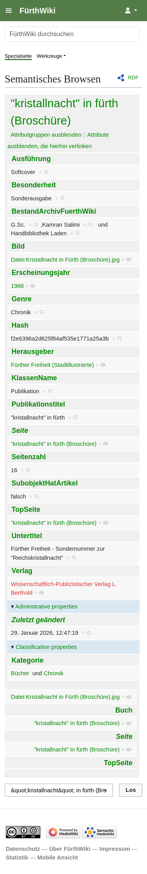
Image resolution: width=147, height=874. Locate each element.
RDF (133, 78)
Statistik (17, 857)
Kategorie (28, 660)
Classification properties (46, 647)
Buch (123, 710)
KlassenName (34, 378)
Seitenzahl (29, 457)
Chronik (54, 673)
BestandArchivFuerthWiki (54, 211)
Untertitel (27, 536)
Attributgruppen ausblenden (46, 135)
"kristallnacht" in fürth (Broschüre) (53, 444)
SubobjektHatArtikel (45, 483)
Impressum (114, 849)
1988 (17, 286)
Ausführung (31, 159)
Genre (22, 299)
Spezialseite (18, 56)
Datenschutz (23, 849)
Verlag (22, 571)
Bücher (20, 673)
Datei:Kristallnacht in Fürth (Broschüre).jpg (65, 260)
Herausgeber (33, 351)
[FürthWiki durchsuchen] (72, 34)
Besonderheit (34, 185)
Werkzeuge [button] (49, 56)
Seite (20, 430)
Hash (20, 325)
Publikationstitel (38, 404)
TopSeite (26, 509)
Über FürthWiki (69, 849)
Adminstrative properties (46, 606)
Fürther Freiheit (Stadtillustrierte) (52, 365)
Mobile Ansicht (57, 857)
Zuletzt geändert (38, 620)
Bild (18, 246)
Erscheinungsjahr (41, 273)
